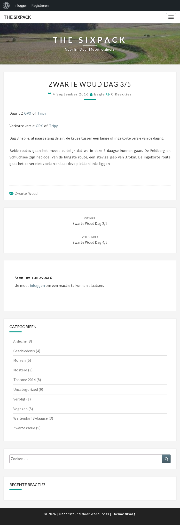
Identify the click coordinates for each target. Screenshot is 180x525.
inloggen (37, 285)
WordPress (100, 514)
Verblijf (19, 399)
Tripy (42, 113)
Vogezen (20, 408)
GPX (27, 113)
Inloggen (21, 6)
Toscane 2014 (24, 379)
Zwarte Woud (26, 193)
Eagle (99, 94)
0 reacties (121, 94)
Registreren (40, 6)
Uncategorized (25, 389)
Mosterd (20, 370)
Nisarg (130, 514)
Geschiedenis (24, 350)
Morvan (19, 360)
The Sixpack (17, 17)
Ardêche (20, 341)
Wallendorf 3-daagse (30, 418)
